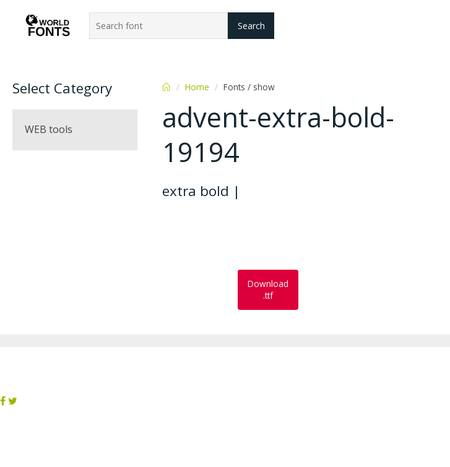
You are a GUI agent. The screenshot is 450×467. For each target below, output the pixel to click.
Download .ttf (268, 289)
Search (251, 26)
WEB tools (48, 129)
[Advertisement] (261, 236)
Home (197, 87)
